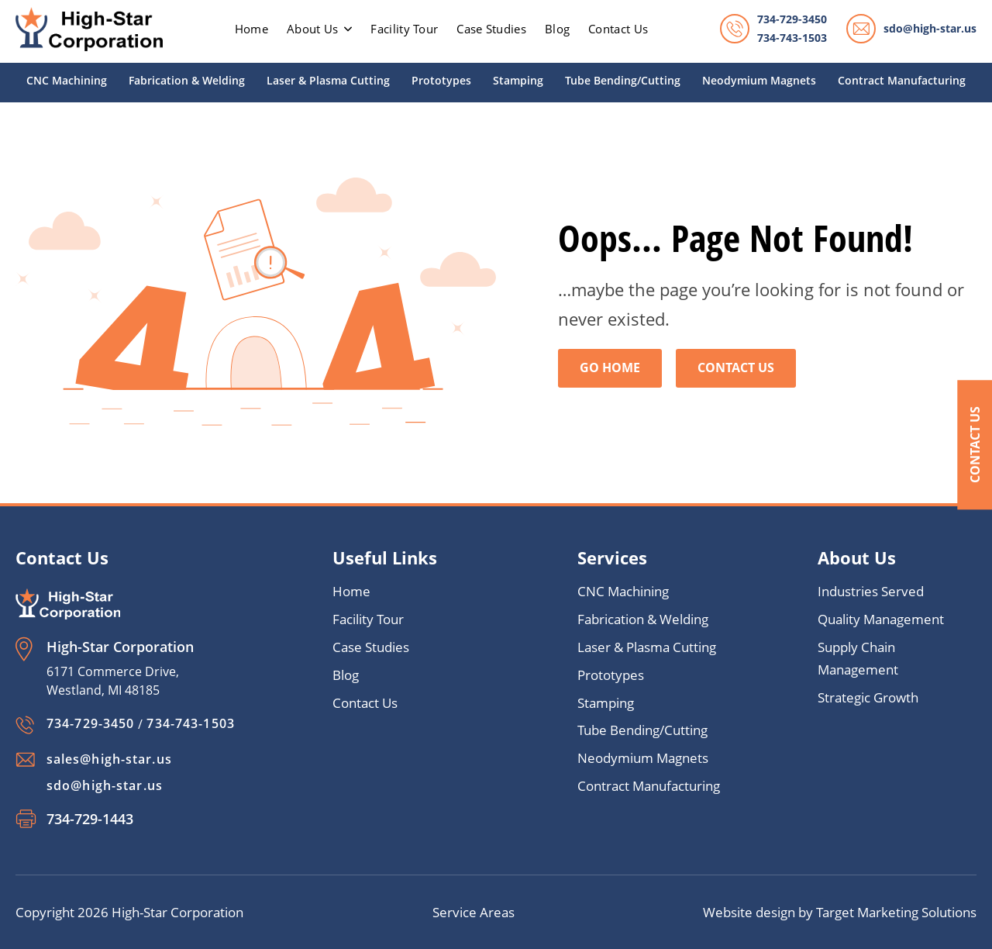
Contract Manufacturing (902, 80)
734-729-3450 (792, 19)
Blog (557, 28)
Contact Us (974, 445)
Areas (497, 912)
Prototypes (441, 80)
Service (456, 912)
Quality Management (881, 620)
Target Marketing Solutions (896, 912)
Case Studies (491, 28)
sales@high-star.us (109, 759)
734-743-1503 (792, 37)
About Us (319, 28)
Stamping (518, 80)
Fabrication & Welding (187, 80)
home (251, 28)
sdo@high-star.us (930, 28)
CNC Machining (66, 80)
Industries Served (871, 592)
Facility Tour (404, 28)
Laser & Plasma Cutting (328, 80)
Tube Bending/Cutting (622, 80)
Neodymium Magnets (759, 80)
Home (351, 592)
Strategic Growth (868, 698)
